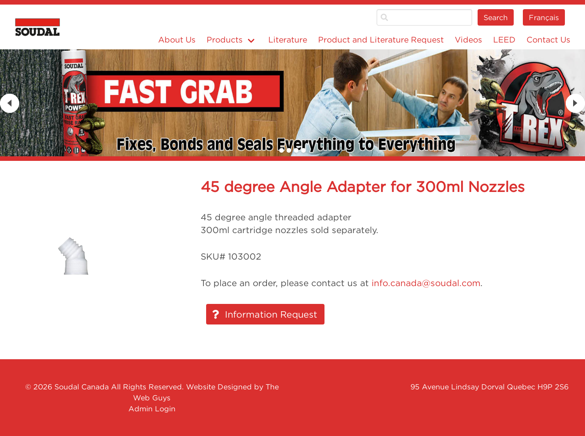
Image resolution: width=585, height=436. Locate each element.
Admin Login (152, 408)
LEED (504, 39)
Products (225, 39)
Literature (287, 39)
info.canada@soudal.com (426, 282)
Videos (468, 39)
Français (544, 17)
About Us (177, 39)
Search (496, 17)
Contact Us (548, 39)
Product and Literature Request (381, 39)
